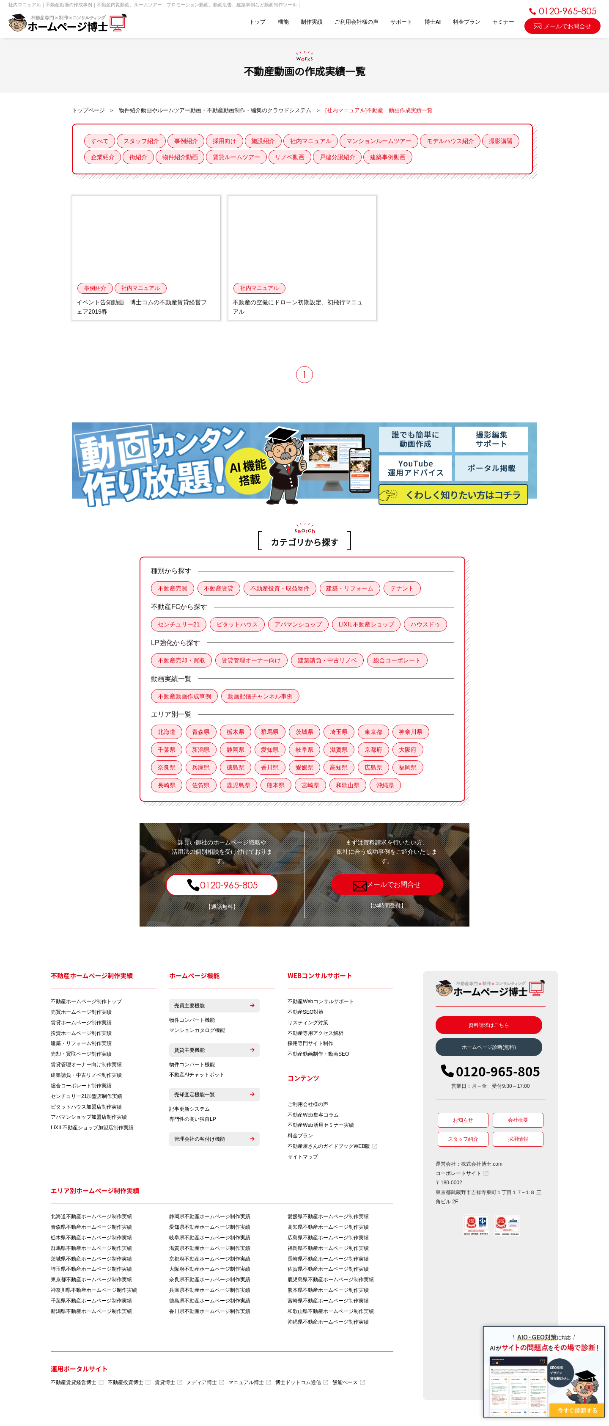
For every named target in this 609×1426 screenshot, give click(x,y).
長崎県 (167, 786)
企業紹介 (142, 157)
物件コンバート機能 (192, 1020)
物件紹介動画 (219, 157)
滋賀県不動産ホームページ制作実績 (209, 1249)
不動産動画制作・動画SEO (318, 1055)
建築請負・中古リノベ (327, 660)
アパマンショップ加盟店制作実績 (89, 1118)
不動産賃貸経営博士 (77, 1384)
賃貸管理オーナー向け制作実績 (86, 1065)
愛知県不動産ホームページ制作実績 (209, 1228)
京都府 (375, 750)
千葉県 (167, 750)
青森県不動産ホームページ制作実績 (91, 1228)
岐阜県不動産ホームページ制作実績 (209, 1239)
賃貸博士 (168, 1384)
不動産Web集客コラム (313, 1116)
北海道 (167, 732)
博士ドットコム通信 (301, 1384)
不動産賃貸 (219, 588)
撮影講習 (103, 157)
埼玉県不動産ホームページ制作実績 (91, 1271)
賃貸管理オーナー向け (251, 660)
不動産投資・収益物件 (280, 588)
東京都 (375, 732)
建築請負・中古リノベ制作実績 (86, 1076)
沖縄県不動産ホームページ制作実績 (328, 1324)
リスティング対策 (308, 1023)
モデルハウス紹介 (452, 141)
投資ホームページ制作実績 (81, 1034)
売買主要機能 (214, 1007)
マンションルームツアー (380, 141)
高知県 (340, 768)
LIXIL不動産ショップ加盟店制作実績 (92, 1129)
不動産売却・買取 (181, 660)
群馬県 (271, 732)
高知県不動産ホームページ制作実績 (328, 1228)
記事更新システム (189, 1110)
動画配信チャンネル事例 (260, 696)
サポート (401, 22)
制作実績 (310, 22)
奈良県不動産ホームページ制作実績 (209, 1281)
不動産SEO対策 (306, 1012)
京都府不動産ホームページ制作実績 (209, 1260)
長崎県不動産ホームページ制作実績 (328, 1260)
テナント (403, 588)
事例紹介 (186, 141)
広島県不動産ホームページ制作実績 (328, 1239)
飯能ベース (348, 1384)
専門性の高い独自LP (192, 1121)
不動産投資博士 (129, 1384)
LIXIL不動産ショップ (367, 624)
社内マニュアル (312, 141)
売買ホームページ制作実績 (81, 1012)
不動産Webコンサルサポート (321, 1002)
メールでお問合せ (562, 26)
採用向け (225, 141)
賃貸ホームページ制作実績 (81, 1023)
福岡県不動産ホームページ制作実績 (328, 1249)
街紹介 (178, 157)
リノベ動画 (330, 157)
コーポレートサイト (462, 1174)
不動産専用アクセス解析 (315, 1034)
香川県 (271, 768)
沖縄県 (386, 786)
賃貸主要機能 (214, 1051)
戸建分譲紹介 (377, 157)
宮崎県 (311, 786)
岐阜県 (305, 750)
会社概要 (518, 1121)
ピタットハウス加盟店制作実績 (86, 1108)
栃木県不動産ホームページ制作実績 (91, 1239)
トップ (256, 22)
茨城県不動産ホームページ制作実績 (91, 1260)
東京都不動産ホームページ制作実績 (91, 1281)
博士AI (432, 22)
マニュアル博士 (249, 1384)
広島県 (375, 768)
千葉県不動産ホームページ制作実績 (91, 1302)
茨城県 (305, 732)
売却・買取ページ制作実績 (81, 1055)
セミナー (503, 22)
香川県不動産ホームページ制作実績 (209, 1313)
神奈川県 (412, 732)
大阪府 (409, 750)
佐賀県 (201, 786)
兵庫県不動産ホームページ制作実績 (209, 1292)
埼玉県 (340, 732)
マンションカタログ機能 (197, 1031)
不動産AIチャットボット (197, 1076)
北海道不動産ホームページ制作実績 (91, 1218)
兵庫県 (201, 768)
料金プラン (466, 22)
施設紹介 (264, 141)
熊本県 (276, 786)
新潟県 (201, 750)
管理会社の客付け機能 (214, 1141)
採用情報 (518, 1140)
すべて (100, 141)
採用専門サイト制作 (310, 1044)
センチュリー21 (179, 624)
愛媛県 (305, 768)
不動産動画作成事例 (184, 696)
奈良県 (167, 768)
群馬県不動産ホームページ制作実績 (91, 1249)
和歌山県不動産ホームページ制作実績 (331, 1313)
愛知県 (271, 750)
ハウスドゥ (426, 624)
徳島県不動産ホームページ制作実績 (209, 1302)
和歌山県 (349, 786)
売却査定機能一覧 (214, 1096)
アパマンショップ (299, 624)
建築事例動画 (428, 157)
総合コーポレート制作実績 (81, 1086)
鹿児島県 (239, 786)
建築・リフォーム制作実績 (81, 1044)
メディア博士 (205, 1384)
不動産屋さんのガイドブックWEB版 (332, 1147)
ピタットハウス (237, 624)
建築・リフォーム (350, 588)
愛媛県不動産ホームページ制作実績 (328, 1218)
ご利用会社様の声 (356, 22)
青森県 (201, 732)
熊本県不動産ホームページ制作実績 (328, 1292)
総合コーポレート (398, 660)
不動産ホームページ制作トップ (86, 1002)
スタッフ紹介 (141, 141)
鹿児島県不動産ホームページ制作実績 (331, 1281)
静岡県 (236, 750)
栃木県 (236, 732)
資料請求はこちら (489, 1026)
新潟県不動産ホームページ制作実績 (91, 1313)
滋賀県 (340, 750)
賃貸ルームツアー (276, 157)
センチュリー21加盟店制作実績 (86, 1097)
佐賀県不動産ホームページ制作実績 (328, 1271)
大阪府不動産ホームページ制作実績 (209, 1271)
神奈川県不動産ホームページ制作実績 (94, 1292)
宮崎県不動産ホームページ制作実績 (328, 1302)
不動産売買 (172, 588)
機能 (282, 22)
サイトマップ (303, 1158)
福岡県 (409, 768)
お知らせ (463, 1121)
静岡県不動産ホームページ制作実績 (209, 1218)
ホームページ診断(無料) (489, 1048)
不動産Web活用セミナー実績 (321, 1126)
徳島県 (236, 768)
